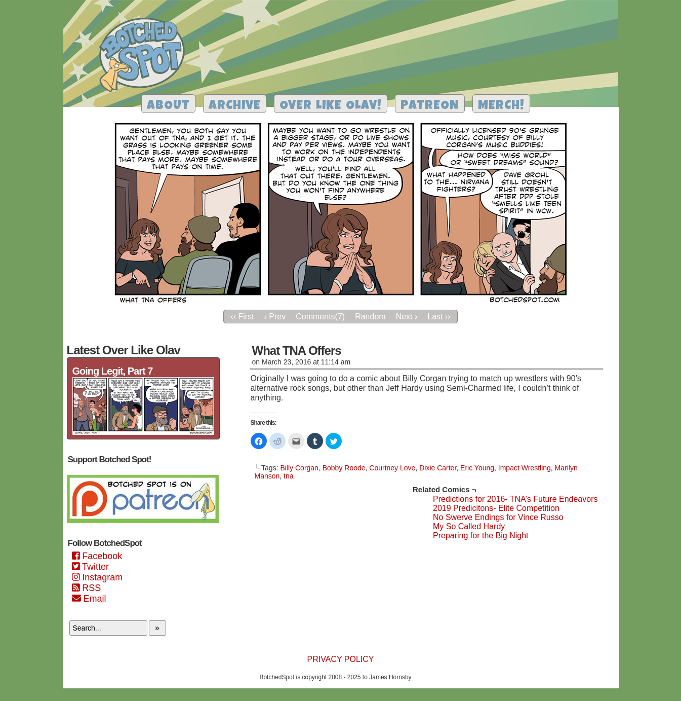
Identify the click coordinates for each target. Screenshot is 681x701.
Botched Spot (145, 56)
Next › (407, 316)
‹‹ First (242, 316)
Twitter (90, 567)
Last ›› (438, 316)
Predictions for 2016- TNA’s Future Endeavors (515, 499)
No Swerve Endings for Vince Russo (498, 517)
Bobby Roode (344, 468)
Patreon (429, 106)
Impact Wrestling (524, 468)
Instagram (97, 577)
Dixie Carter (437, 468)
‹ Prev (275, 316)
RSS (86, 588)
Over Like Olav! (330, 106)
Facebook (97, 556)
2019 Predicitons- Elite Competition (496, 508)
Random (370, 316)
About (168, 106)
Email (89, 599)
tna (288, 476)
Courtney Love (392, 468)
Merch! (501, 106)
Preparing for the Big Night (481, 535)
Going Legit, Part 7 (112, 371)
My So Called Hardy (469, 526)
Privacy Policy (340, 659)
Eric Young (477, 468)
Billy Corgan (299, 468)
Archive (235, 106)
